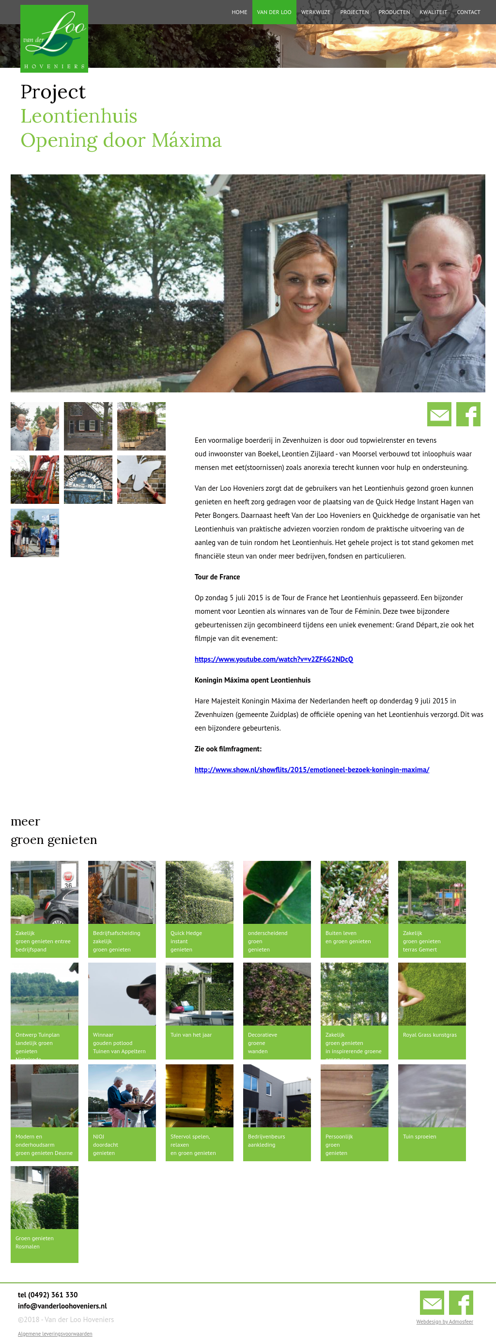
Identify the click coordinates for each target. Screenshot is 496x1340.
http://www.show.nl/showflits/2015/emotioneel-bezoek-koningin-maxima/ (312, 769)
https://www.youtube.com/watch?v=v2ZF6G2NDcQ (274, 659)
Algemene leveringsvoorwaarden (55, 1333)
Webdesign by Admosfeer (445, 1321)
